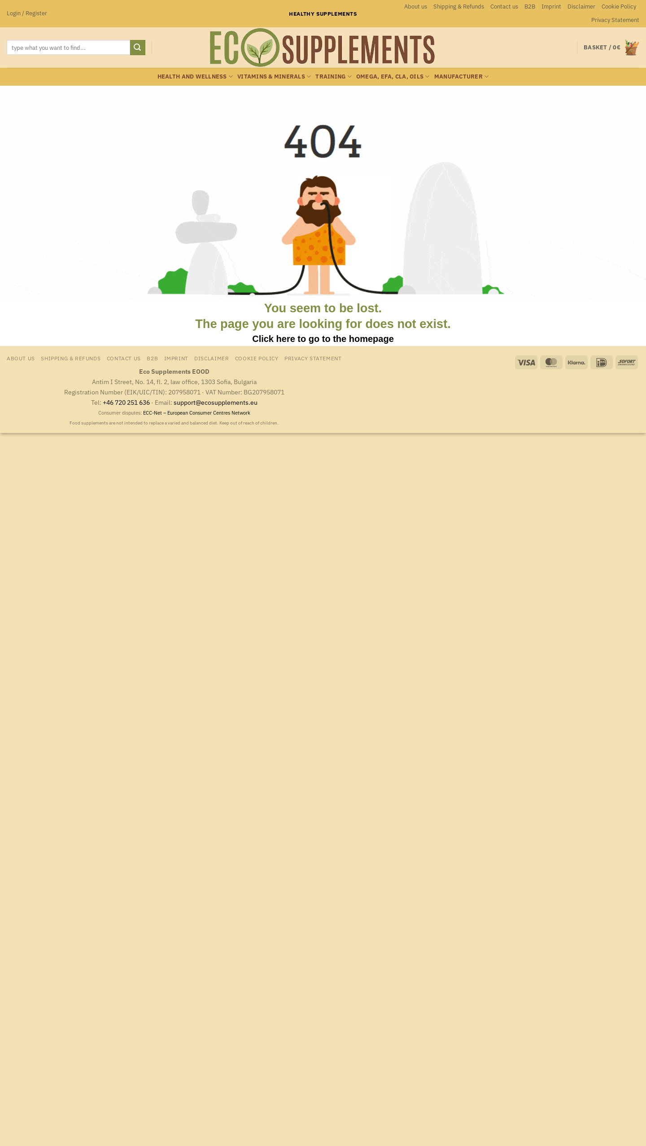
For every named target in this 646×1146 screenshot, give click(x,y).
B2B (529, 6)
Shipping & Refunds (458, 6)
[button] (27, 13)
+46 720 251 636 (126, 402)
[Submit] (137, 47)
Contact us (504, 6)
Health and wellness (195, 76)
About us (415, 6)
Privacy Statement (615, 20)
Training (333, 76)
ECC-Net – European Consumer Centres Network (196, 413)
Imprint (551, 6)
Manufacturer (461, 76)
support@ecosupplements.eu (216, 402)
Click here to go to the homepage (323, 339)
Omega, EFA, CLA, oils (393, 76)
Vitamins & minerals (274, 76)
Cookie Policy (619, 6)
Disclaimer (581, 6)
